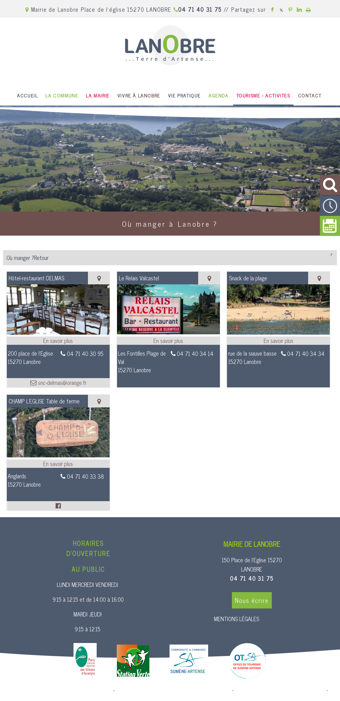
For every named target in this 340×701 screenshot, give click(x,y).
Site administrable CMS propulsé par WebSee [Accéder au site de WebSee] (280, 690)
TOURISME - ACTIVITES (263, 95)
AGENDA (218, 95)
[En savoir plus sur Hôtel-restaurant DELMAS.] (58, 340)
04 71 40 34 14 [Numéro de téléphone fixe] (195, 353)
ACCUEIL (27, 95)
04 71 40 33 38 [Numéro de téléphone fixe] (85, 476)
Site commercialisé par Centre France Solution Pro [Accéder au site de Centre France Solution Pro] (62, 690)
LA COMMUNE (61, 95)
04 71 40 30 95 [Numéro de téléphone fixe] (85, 353)
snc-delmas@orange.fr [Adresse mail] (61, 382)
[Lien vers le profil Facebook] (58, 505)
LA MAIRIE (97, 95)
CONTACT (309, 95)
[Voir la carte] (99, 278)
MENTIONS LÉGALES (236, 618)
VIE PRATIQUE (184, 95)
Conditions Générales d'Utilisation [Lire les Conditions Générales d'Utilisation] (170, 695)
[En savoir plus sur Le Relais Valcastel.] (168, 340)
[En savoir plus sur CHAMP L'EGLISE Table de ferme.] (58, 464)
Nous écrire (252, 600)
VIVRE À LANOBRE (138, 95)
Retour (331, 254)
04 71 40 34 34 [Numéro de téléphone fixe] (306, 353)
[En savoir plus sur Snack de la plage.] (278, 340)
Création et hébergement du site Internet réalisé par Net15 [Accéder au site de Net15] (173, 690)
